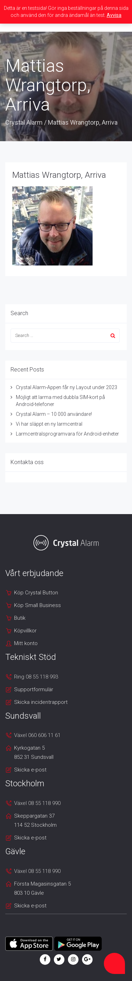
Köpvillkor (25, 630)
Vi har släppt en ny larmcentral (49, 424)
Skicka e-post (30, 770)
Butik (19, 618)
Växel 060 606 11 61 (37, 735)
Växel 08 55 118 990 (37, 803)
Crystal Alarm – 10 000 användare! (54, 414)
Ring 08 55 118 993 (36, 677)
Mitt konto (26, 643)
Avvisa (114, 15)
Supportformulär (33, 689)
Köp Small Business (37, 605)
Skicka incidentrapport (41, 702)
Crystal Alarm (24, 122)
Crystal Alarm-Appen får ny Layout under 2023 (66, 387)
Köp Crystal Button (36, 592)
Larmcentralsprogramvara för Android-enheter (67, 434)
